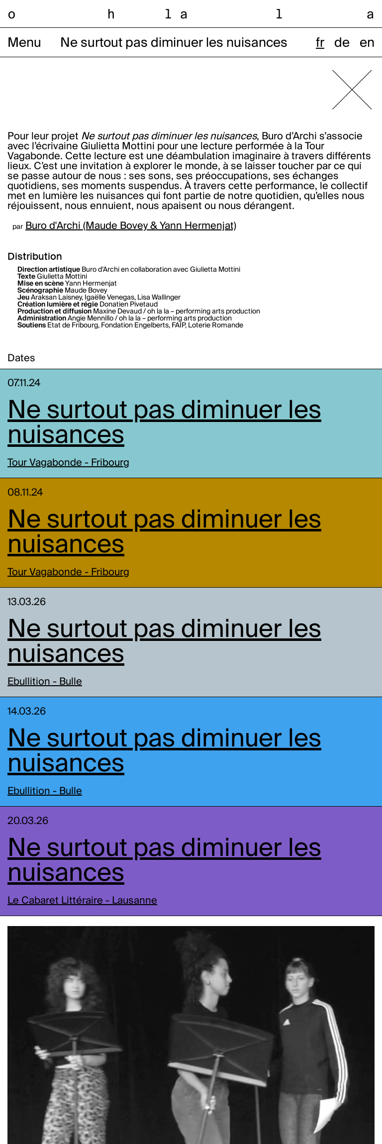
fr (320, 43)
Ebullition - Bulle (44, 682)
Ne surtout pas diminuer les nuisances (164, 423)
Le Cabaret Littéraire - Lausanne (82, 901)
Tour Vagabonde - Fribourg (68, 463)
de (342, 43)
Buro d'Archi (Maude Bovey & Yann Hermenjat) (130, 226)
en (367, 43)
